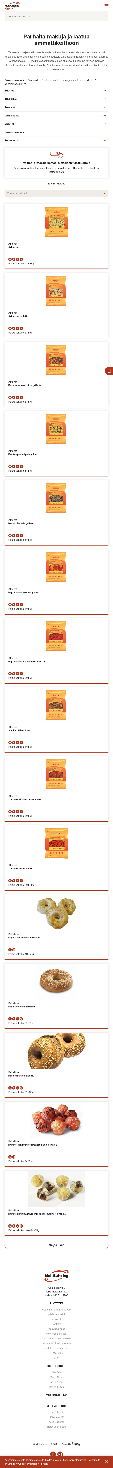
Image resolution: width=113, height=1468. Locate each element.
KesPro (56, 1372)
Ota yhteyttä (57, 1412)
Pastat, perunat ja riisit (56, 1348)
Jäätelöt (56, 1324)
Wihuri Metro (56, 1387)
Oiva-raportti (56, 1422)
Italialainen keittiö (56, 1314)
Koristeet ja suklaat (56, 1333)
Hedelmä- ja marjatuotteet (56, 1309)
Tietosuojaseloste (56, 1426)
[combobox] (56, 193)
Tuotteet (57, 1303)
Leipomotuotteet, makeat (56, 1338)
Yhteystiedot (56, 1406)
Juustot (56, 1319)
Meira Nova (56, 1377)
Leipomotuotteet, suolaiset (56, 1343)
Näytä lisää (56, 1245)
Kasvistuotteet (57, 1329)
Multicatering (56, 1395)
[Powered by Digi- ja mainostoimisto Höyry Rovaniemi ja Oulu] (71, 1443)
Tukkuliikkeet (56, 1366)
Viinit (56, 1358)
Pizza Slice (56, 1353)
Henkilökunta (56, 1417)
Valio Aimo (57, 1382)
